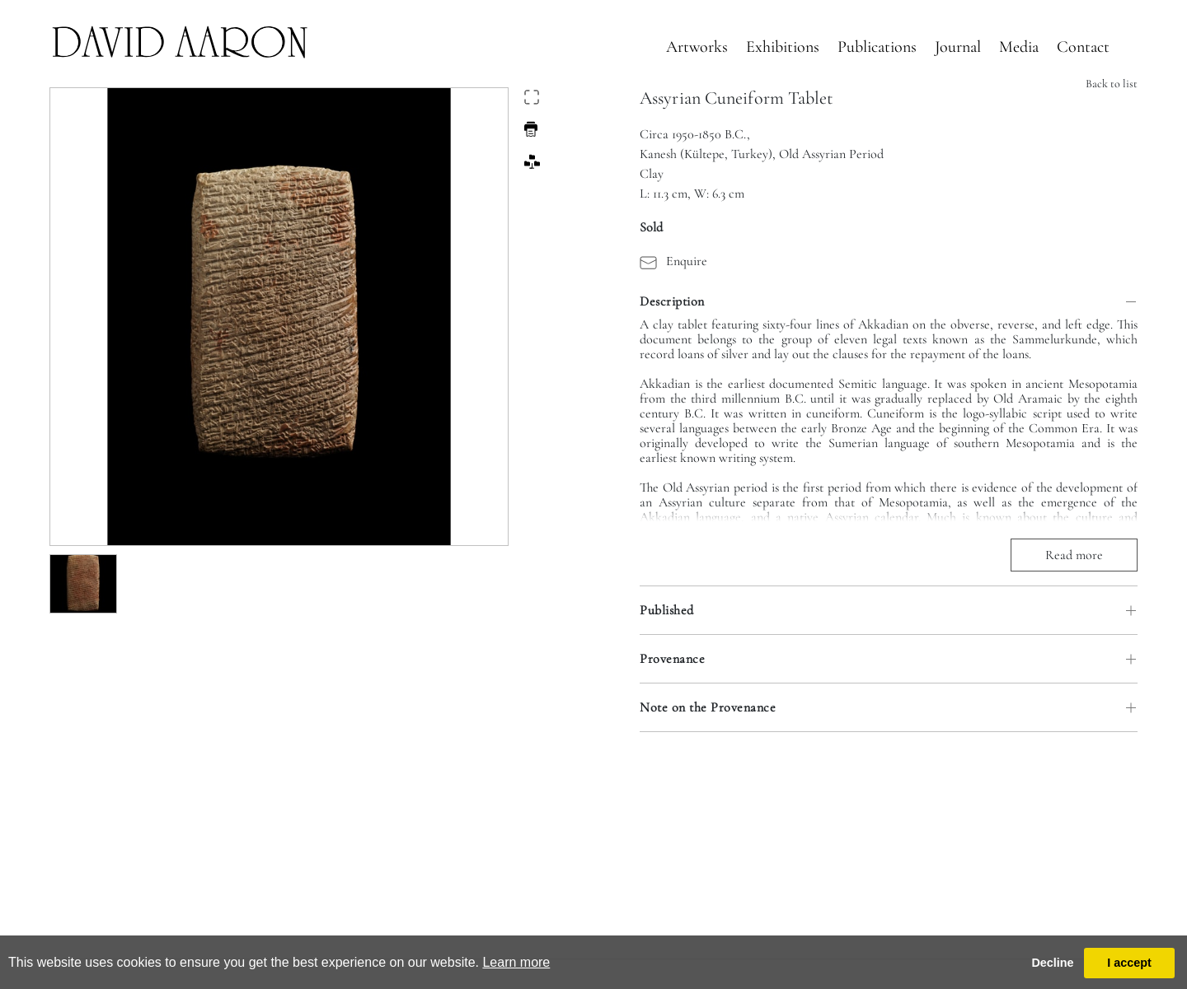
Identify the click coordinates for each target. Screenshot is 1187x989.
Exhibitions (782, 47)
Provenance (672, 659)
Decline (1052, 962)
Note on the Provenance (708, 707)
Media (1019, 47)
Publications (877, 47)
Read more (1074, 555)
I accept (1129, 962)
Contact (1083, 47)
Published (667, 610)
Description (672, 301)
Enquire (673, 261)
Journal (958, 47)
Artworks (697, 47)
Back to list (1112, 84)
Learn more (516, 962)
